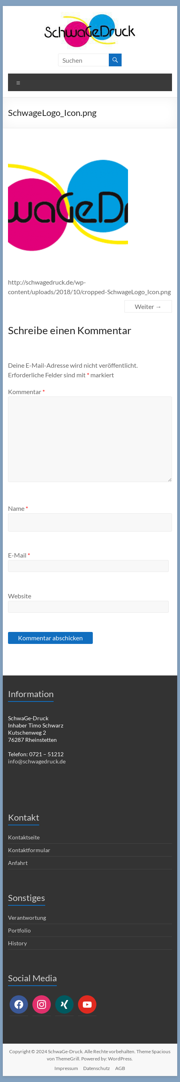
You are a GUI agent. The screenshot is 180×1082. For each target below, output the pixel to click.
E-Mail (19, 555)
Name (18, 508)
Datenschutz (96, 1068)
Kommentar (26, 391)
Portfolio (19, 930)
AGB (120, 1068)
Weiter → (148, 306)
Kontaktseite (24, 837)
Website (19, 596)
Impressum (66, 1068)
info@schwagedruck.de (37, 761)
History (17, 943)
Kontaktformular (29, 850)
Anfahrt (18, 862)
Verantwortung (27, 917)
